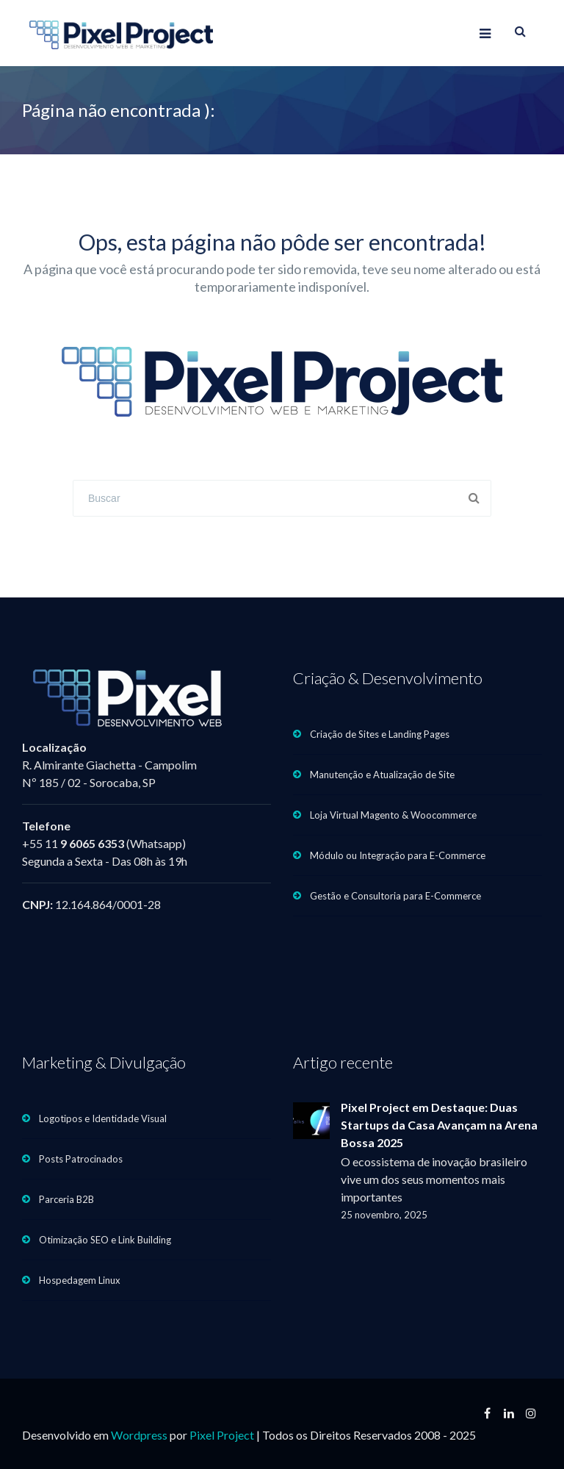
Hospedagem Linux (79, 1280)
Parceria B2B (66, 1199)
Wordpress (139, 1435)
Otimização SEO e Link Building (105, 1240)
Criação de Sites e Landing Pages (379, 734)
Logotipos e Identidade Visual (103, 1118)
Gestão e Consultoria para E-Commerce (395, 896)
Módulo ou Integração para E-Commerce (397, 855)
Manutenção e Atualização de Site (382, 774)
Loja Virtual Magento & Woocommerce (393, 815)
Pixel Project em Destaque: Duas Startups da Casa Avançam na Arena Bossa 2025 (439, 1124)
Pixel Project (221, 1435)
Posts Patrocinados (81, 1159)
